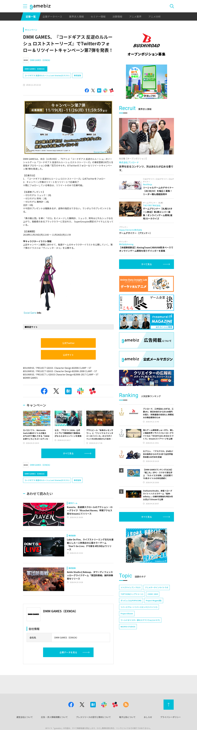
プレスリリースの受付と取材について (93, 717)
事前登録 (77, 75)
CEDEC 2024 (153, 594)
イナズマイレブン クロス (131, 587)
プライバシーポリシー (170, 717)
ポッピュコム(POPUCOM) (131, 600)
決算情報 (117, 16)
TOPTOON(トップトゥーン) (132, 594)
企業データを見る (68, 652)
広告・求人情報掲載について (54, 717)
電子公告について (127, 717)
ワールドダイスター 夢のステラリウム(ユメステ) (140, 620)
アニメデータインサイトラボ (156, 587)
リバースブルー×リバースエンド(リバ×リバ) (139, 607)
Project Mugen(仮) (154, 600)
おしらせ (148, 717)
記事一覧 (31, 16)
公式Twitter (68, 343)
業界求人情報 (76, 16)
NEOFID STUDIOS (128, 626)
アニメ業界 (135, 16)
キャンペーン (31, 29)
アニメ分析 (154, 16)
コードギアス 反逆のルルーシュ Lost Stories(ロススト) (47, 75)
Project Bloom (127, 613)
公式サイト (68, 354)
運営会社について (24, 717)
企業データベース (52, 16)
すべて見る (68, 453)
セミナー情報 (98, 16)
